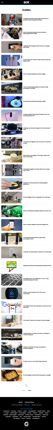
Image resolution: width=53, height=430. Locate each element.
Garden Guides (41, 411)
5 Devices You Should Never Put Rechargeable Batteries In (35, 183)
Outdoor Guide (29, 414)
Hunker (29, 413)
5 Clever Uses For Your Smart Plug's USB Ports (35, 361)
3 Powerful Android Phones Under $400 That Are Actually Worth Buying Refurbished (36, 19)
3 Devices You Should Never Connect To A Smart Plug (37, 252)
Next (29, 390)
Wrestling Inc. (36, 418)
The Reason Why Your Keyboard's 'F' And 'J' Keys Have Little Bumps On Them (36, 279)
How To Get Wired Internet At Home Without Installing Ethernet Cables (34, 33)
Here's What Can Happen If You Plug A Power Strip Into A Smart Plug (36, 156)
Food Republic (32, 411)
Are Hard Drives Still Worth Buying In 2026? (34, 101)
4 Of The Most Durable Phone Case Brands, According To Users (34, 238)
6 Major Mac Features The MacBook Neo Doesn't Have (37, 265)
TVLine (23, 418)
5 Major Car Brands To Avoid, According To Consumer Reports (34, 347)
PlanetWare (38, 414)
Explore (20, 411)
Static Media (18, 405)
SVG (21, 416)
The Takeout (16, 418)
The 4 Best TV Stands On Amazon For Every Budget (36, 320)
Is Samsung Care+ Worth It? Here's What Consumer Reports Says (36, 60)
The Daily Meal (36, 416)
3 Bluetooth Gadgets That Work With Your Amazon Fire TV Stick (36, 170)
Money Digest (12, 414)
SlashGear (15, 416)
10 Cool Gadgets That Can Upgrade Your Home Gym (36, 197)
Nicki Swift (21, 414)
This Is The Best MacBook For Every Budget (34, 74)
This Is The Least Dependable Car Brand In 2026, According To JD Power (35, 87)
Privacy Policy (29, 402)
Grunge (7, 413)
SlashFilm (8, 416)
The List (44, 416)
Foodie (25, 411)
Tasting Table (27, 416)
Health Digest (13, 413)
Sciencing (45, 414)
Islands (35, 413)
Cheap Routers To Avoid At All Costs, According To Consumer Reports (36, 334)
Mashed (5, 414)
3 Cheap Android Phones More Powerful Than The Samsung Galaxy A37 (36, 115)
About (21, 402)
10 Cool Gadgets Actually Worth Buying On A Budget (37, 375)
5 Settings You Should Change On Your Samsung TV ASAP (36, 129)
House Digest (22, 413)
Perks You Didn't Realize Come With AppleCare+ (35, 224)
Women (29, 418)
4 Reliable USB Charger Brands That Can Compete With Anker (36, 46)
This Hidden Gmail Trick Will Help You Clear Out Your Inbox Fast (37, 306)
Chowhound (6, 411)
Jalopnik (41, 413)
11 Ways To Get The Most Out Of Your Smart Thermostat (34, 293)
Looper (46, 413)
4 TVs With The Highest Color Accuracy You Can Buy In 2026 (37, 142)
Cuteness (13, 411)
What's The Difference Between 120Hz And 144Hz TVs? (37, 211)
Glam (48, 411)
